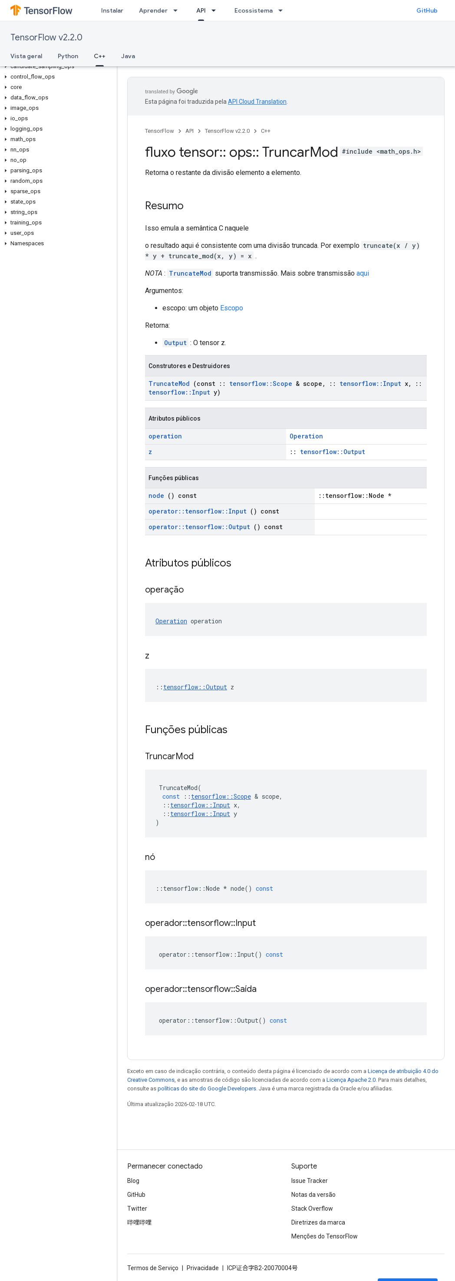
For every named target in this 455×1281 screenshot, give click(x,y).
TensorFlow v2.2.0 (46, 37)
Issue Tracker (309, 1180)
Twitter (137, 1208)
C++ (265, 131)
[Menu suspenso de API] (216, 10)
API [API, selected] (201, 10)
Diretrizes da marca (318, 1222)
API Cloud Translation (257, 101)
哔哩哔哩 (139, 1222)
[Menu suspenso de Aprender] (178, 10)
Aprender (153, 10)
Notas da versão (313, 1194)
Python (68, 56)
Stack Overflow (312, 1208)
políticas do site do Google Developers (207, 1088)
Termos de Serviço (152, 1268)
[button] (56, 66)
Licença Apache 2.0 (351, 1080)
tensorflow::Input (370, 383)
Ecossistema (253, 10)
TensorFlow (159, 131)
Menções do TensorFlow (324, 1236)
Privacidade (203, 1268)
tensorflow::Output (332, 452)
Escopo (231, 308)
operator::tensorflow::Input (197, 511)
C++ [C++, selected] (100, 56)
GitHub (427, 10)
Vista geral (26, 56)
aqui (362, 273)
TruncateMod (190, 273)
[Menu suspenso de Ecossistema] (283, 10)
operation (165, 436)
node (156, 495)
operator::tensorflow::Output (199, 527)
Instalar (112, 10)
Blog (133, 1180)
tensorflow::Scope (260, 383)
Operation (306, 436)
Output (175, 343)
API (189, 131)
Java (128, 56)
